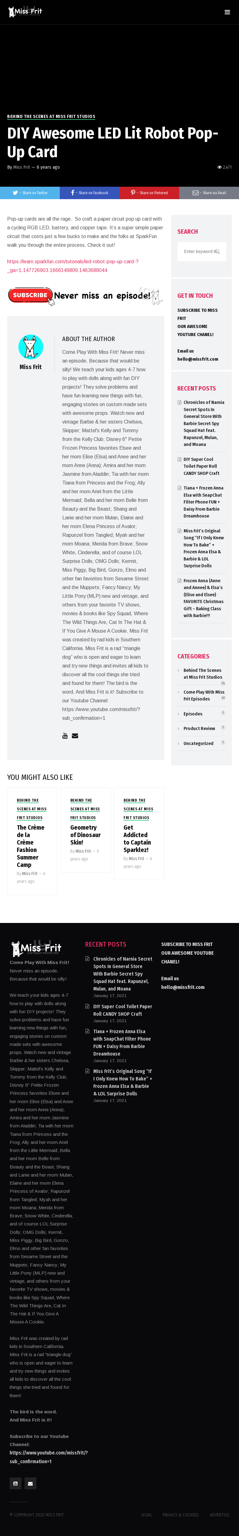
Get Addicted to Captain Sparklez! (137, 839)
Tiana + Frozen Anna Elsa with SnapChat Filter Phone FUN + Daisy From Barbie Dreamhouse (203, 502)
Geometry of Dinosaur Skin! (85, 835)
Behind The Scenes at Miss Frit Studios (51, 116)
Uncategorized (198, 743)
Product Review (199, 728)
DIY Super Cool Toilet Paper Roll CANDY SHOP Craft (201, 466)
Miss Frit (21, 167)
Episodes (193, 714)
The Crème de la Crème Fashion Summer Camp (31, 846)
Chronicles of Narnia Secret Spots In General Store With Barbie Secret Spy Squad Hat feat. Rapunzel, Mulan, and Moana (204, 423)
